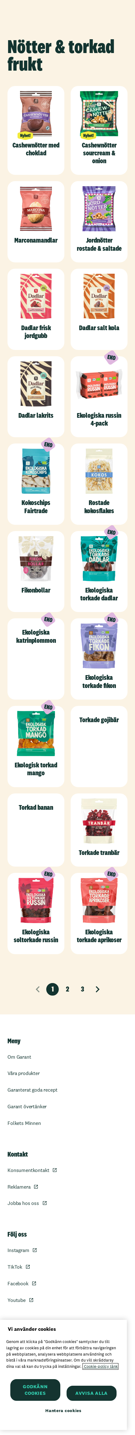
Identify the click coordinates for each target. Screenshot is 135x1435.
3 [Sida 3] (82, 989)
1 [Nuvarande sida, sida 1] (53, 989)
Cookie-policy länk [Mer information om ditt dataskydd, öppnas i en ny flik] (100, 1366)
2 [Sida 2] (67, 989)
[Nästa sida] (97, 989)
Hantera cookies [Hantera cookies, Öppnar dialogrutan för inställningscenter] (63, 1410)
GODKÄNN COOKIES (35, 1390)
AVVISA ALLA (91, 1393)
